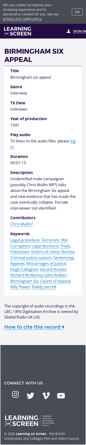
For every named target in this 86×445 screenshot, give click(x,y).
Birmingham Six (24, 281)
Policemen (19, 251)
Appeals (17, 263)
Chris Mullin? (21, 224)
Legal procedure (24, 240)
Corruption (20, 246)
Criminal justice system (31, 257)
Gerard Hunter (53, 269)
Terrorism (50, 240)
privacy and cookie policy (22, 19)
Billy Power (20, 286)
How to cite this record (34, 327)
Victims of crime (45, 251)
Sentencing (63, 257)
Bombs (67, 251)
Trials (65, 246)
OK (77, 12)
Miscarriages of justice (46, 263)
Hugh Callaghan (24, 269)
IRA (64, 240)
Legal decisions (45, 246)
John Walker (56, 275)
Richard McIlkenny (26, 275)
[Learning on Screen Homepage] (17, 31)
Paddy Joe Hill (44, 286)
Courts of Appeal (55, 281)
